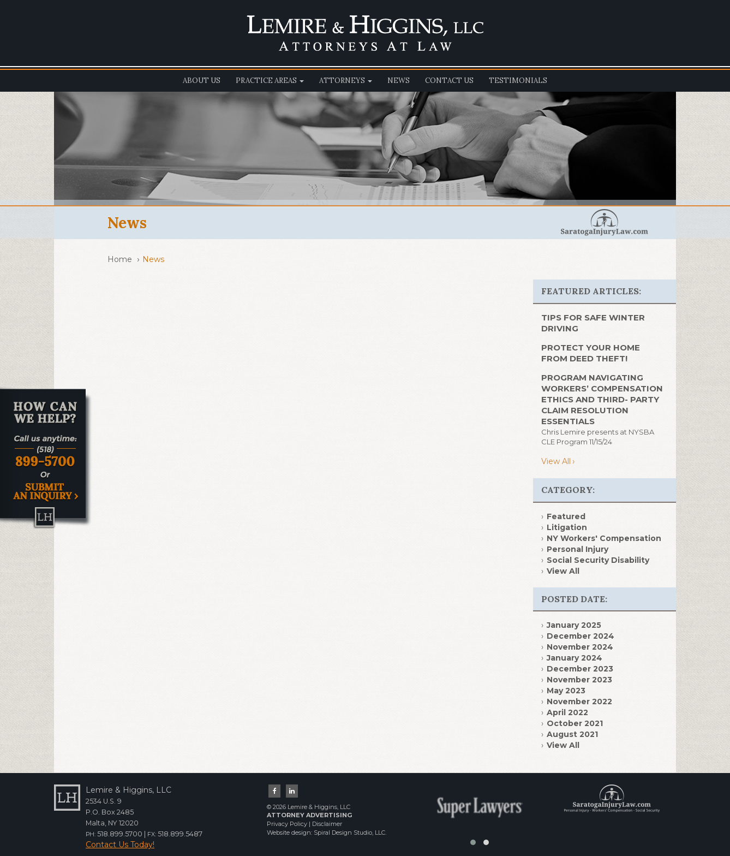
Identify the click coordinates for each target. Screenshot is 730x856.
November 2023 (579, 680)
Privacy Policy (287, 824)
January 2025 (574, 625)
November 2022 (579, 701)
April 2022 (567, 712)
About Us (201, 80)
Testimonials (518, 80)
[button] (473, 842)
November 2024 (580, 647)
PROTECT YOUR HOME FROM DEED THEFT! (590, 353)
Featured (566, 516)
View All (556, 461)
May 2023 (566, 691)
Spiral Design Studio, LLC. (350, 832)
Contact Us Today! (120, 844)
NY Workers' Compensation (604, 538)
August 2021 (572, 734)
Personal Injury (577, 549)
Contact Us (449, 80)
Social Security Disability (598, 560)
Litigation (567, 527)
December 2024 (580, 636)
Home (119, 259)
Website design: (289, 832)
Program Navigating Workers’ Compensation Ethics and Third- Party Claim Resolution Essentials (602, 399)
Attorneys (345, 80)
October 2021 (575, 723)
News (398, 80)
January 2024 (574, 658)
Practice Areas (270, 80)
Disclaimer (327, 824)
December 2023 (580, 669)
